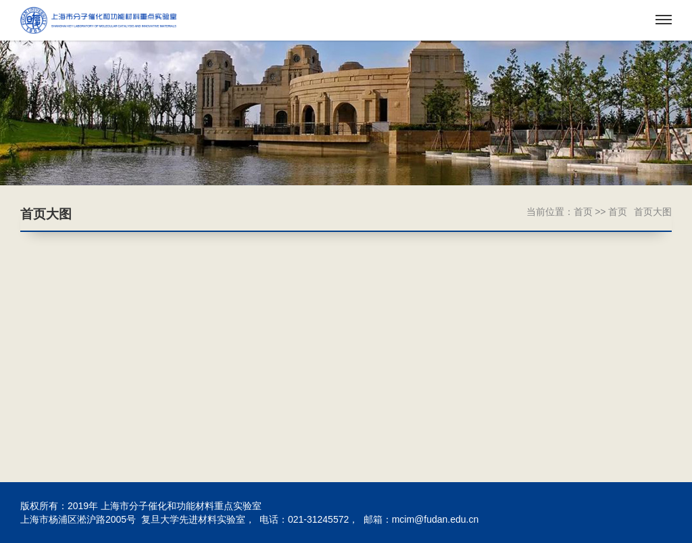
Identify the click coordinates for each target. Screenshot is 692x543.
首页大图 (653, 211)
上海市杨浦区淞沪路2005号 (78, 519)
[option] (346, 113)
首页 (583, 211)
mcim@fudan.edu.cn (435, 519)
